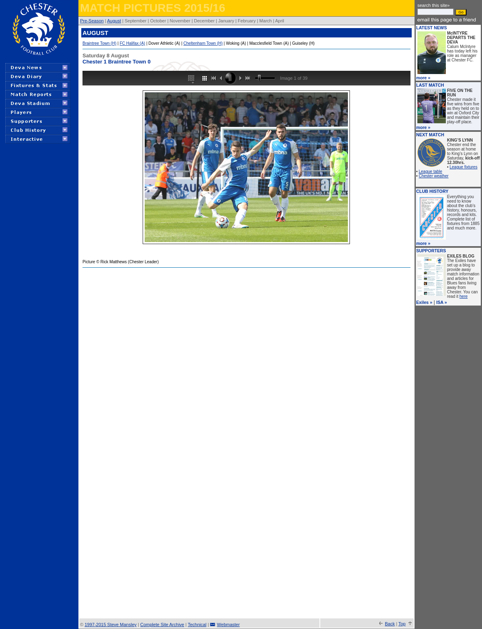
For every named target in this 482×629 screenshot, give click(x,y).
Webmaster (228, 624)
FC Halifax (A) (132, 43)
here (464, 296)
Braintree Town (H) (99, 43)
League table (430, 171)
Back (390, 623)
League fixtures (463, 167)
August (114, 20)
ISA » (441, 302)
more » (423, 77)
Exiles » (424, 302)
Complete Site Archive (162, 624)
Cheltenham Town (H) (203, 43)
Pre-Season (92, 20)
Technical (197, 624)
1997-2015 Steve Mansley (111, 624)
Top (402, 623)
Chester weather (433, 176)
